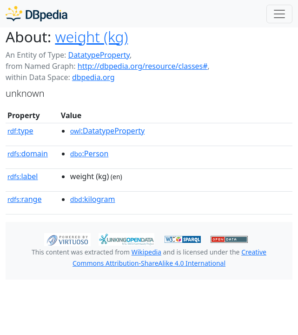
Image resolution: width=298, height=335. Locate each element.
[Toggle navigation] (279, 14)
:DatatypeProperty (107, 131)
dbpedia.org (93, 77)
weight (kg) (91, 37)
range (24, 199)
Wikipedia (146, 252)
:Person (89, 153)
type (20, 131)
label (22, 176)
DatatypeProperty (99, 55)
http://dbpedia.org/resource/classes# (143, 66)
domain (27, 153)
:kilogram (92, 199)
